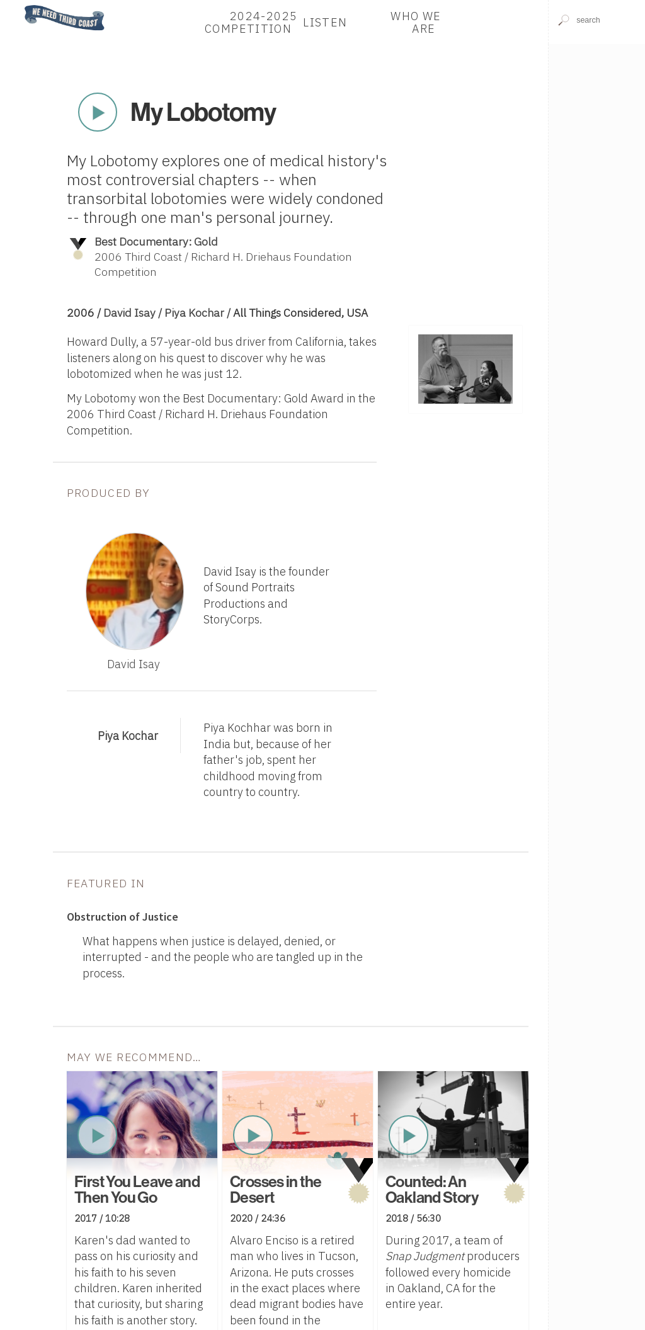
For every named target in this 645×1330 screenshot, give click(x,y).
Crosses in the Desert (275, 1189)
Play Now (97, 112)
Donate (494, 22)
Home (21, 6)
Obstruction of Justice (122, 916)
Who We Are (416, 22)
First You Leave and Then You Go (137, 1189)
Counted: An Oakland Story (431, 1189)
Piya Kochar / (198, 312)
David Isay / (133, 312)
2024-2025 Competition (251, 22)
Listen (325, 22)
